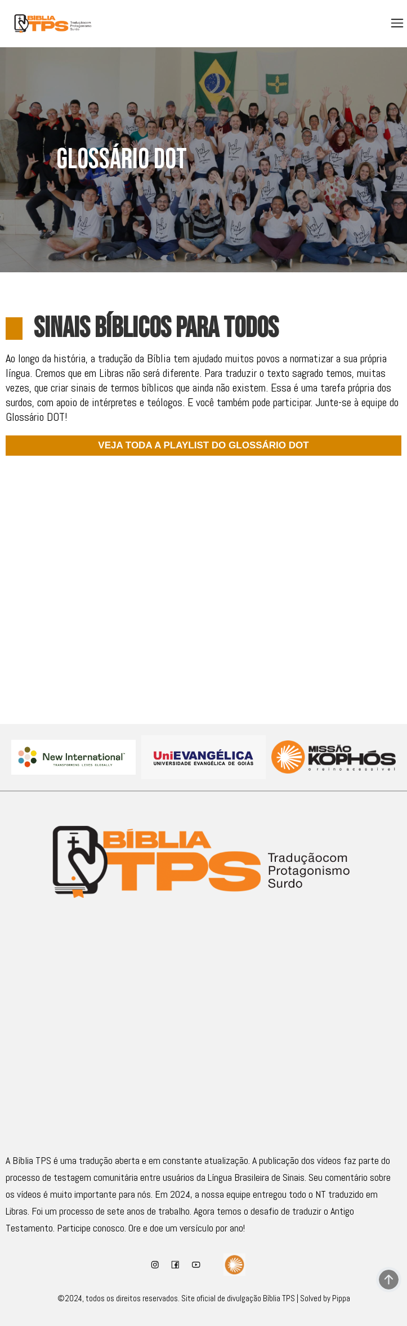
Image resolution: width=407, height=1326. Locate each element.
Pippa (341, 1298)
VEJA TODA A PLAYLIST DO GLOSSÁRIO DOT (203, 445)
